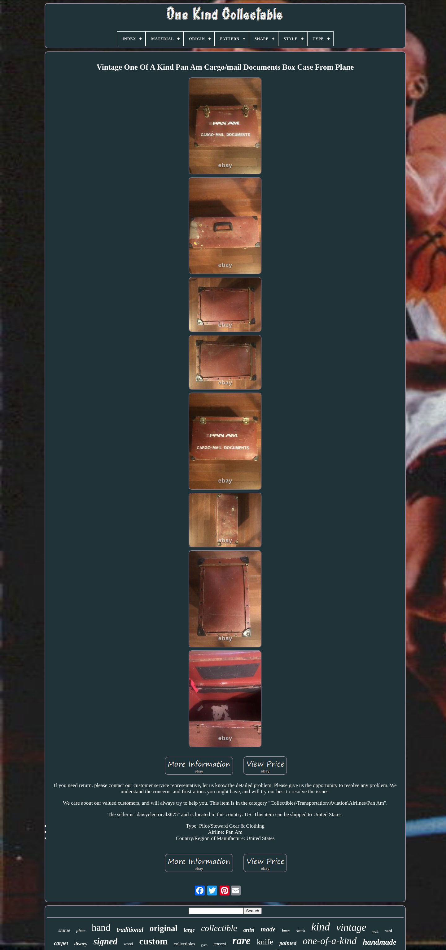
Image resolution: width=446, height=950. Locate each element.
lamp (286, 931)
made (268, 929)
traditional (129, 929)
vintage (351, 927)
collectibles (184, 943)
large (189, 930)
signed (105, 941)
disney (80, 943)
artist (248, 930)
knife (265, 941)
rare (241, 940)
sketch (300, 931)
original (163, 928)
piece (80, 930)
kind (320, 927)
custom (153, 941)
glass (204, 945)
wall (375, 931)
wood (128, 944)
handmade (379, 942)
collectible (219, 928)
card (388, 930)
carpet (61, 943)
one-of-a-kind (329, 940)
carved (220, 943)
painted (287, 943)
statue (64, 930)
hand (101, 927)
